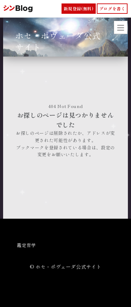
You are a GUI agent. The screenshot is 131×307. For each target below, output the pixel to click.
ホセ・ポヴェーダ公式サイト (58, 41)
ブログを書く (112, 8)
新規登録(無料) (78, 8)
